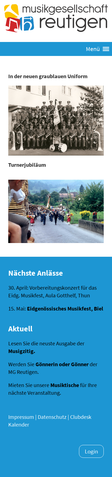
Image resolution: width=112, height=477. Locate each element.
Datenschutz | (53, 416)
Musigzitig (21, 351)
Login (91, 451)
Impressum (21, 416)
